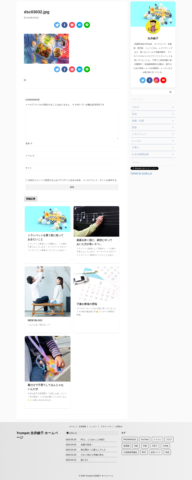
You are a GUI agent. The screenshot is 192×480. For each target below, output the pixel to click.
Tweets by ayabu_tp (141, 173)
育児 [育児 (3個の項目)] (144, 452)
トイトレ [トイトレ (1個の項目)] (157, 439)
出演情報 (82, 426)
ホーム (72, 426)
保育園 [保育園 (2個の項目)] (126, 446)
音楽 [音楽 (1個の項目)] (167, 452)
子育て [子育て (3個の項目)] (155, 446)
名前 (29, 143)
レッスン (93, 426)
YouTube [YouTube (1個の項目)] (144, 439)
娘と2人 (84, 460)
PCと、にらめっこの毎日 (93, 439)
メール (30, 155)
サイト (29, 168)
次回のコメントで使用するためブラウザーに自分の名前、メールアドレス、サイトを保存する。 (73, 180)
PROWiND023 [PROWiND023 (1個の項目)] (129, 439)
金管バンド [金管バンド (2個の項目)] (155, 452)
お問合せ (119, 426)
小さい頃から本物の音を (92, 455)
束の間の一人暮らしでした (93, 449)
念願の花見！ (87, 444)
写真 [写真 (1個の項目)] (136, 446)
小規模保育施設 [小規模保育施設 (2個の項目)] (130, 452)
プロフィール (106, 426)
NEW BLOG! (35, 320)
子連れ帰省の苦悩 (86, 304)
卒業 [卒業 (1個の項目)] (145, 446)
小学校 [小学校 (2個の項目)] (165, 446)
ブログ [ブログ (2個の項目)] (169, 439)
